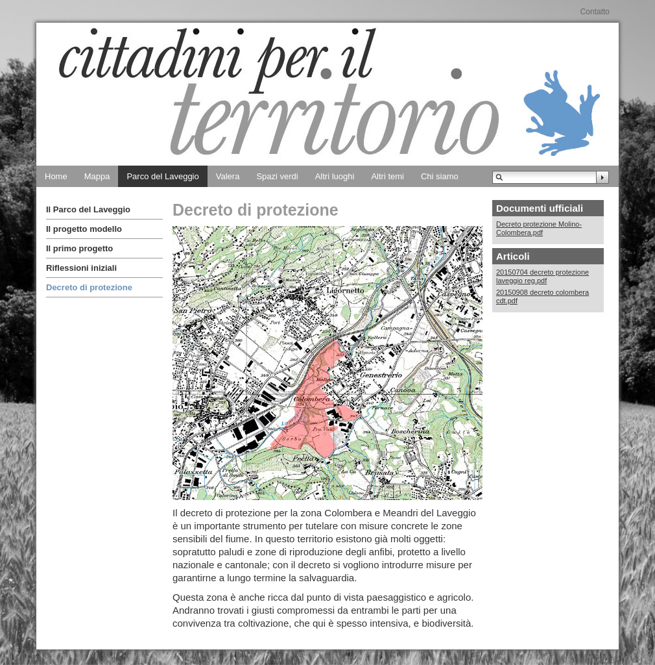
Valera (228, 176)
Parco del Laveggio (162, 176)
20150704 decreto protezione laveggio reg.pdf (542, 276)
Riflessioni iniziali (81, 268)
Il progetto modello (84, 229)
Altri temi (387, 176)
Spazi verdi (277, 176)
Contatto (595, 11)
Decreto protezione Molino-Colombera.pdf (539, 228)
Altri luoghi (335, 176)
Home (56, 176)
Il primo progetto (79, 248)
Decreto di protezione (89, 287)
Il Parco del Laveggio (88, 209)
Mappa (97, 176)
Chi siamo (439, 176)
